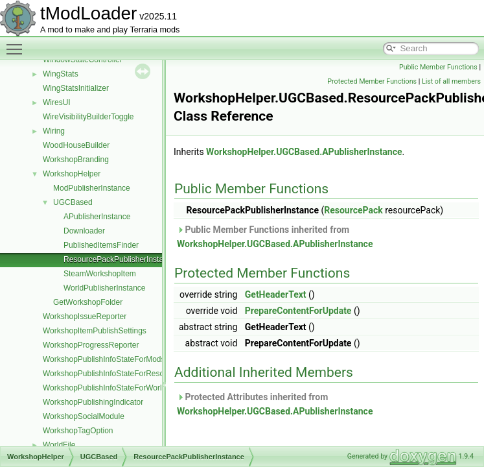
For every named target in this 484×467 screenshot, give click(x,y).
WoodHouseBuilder (76, 145)
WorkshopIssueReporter (84, 316)
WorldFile (59, 444)
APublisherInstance (96, 216)
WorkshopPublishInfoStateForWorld (104, 387)
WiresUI (57, 102)
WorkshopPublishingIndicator (93, 402)
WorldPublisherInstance (104, 288)
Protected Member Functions (372, 81)
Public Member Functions (438, 67)
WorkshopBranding (76, 159)
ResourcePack (353, 210)
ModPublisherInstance (91, 188)
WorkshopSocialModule (83, 416)
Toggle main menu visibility (17, 43)
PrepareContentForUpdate (298, 310)
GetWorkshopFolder (87, 302)
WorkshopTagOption (78, 430)
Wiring (54, 131)
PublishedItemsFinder (101, 245)
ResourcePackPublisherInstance (119, 259)
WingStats (60, 73)
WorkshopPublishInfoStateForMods (104, 359)
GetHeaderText (275, 294)
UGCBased (73, 202)
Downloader (84, 230)
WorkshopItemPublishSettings (94, 330)
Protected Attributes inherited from (275, 404)
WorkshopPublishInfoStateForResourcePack (119, 373)
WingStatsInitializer (76, 88)
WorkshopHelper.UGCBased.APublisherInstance (304, 152)
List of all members (451, 81)
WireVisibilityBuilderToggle (88, 116)
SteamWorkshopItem (99, 273)
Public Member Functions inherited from (275, 236)
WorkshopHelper (71, 173)
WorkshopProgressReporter (91, 345)
